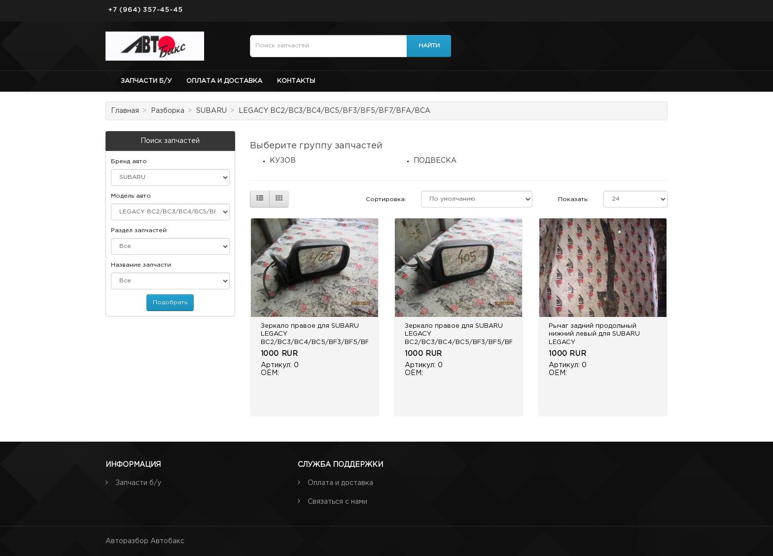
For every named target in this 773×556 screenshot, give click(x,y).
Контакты (296, 81)
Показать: (573, 199)
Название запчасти (141, 265)
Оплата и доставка (224, 81)
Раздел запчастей (139, 230)
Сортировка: (386, 199)
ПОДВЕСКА (435, 161)
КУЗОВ (283, 161)
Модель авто (131, 196)
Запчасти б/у (146, 81)
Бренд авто (129, 161)
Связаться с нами (337, 502)
